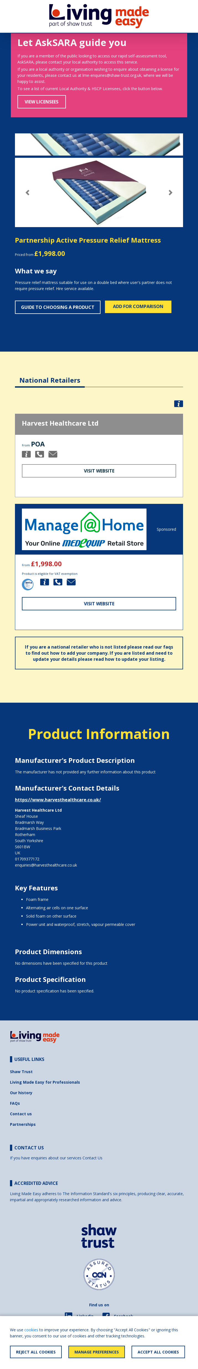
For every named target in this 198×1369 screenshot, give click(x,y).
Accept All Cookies (158, 1352)
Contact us (21, 1113)
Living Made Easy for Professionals (45, 1082)
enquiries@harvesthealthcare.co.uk (46, 865)
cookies (31, 1329)
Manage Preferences (96, 1352)
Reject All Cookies (36, 1352)
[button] (27, 192)
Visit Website (99, 471)
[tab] (50, 376)
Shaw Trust (21, 1071)
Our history (21, 1092)
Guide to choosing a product (57, 307)
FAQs (15, 1103)
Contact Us (92, 1157)
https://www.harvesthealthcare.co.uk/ (58, 800)
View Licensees (41, 102)
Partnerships (23, 1124)
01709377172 (27, 859)
